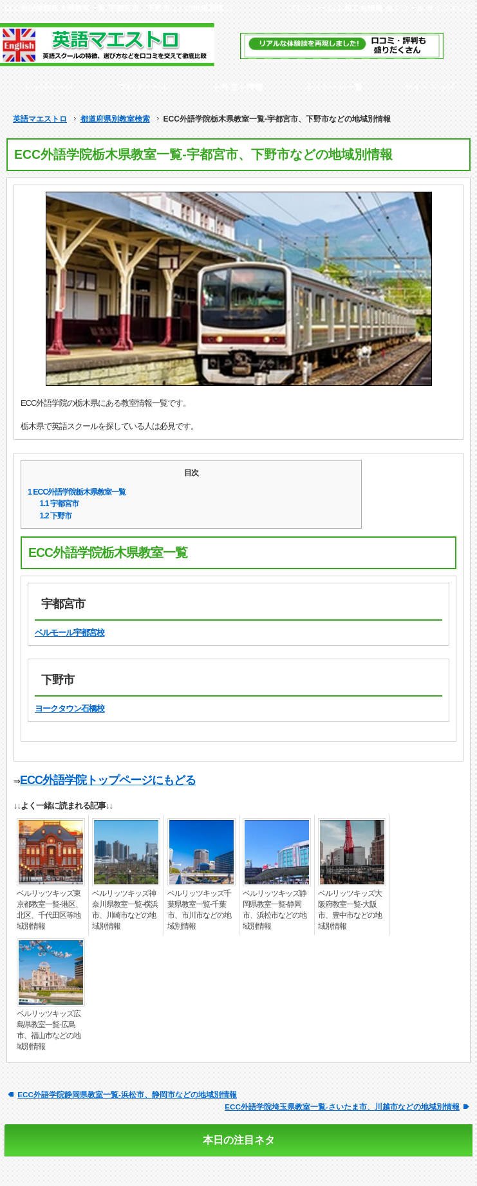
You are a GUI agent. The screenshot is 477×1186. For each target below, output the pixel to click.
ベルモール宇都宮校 (69, 632)
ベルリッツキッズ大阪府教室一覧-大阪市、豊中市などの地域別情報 (350, 910)
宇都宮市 (59, 503)
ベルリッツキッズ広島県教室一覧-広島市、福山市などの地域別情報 (48, 1030)
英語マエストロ (40, 118)
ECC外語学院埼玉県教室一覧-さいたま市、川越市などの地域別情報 (342, 1106)
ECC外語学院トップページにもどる (108, 780)
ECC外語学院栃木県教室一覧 (77, 492)
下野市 (56, 515)
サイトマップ (449, 8)
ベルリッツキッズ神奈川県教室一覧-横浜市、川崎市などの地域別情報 (125, 910)
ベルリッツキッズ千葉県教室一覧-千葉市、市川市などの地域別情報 (199, 910)
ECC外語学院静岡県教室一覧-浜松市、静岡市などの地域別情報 (127, 1094)
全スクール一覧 (333, 87)
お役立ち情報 (360, 8)
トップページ (48, 87)
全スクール (405, 8)
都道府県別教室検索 (115, 118)
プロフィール (311, 8)
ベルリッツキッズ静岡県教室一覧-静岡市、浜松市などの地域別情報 (274, 910)
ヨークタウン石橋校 (69, 708)
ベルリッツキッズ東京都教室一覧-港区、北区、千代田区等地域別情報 (49, 910)
